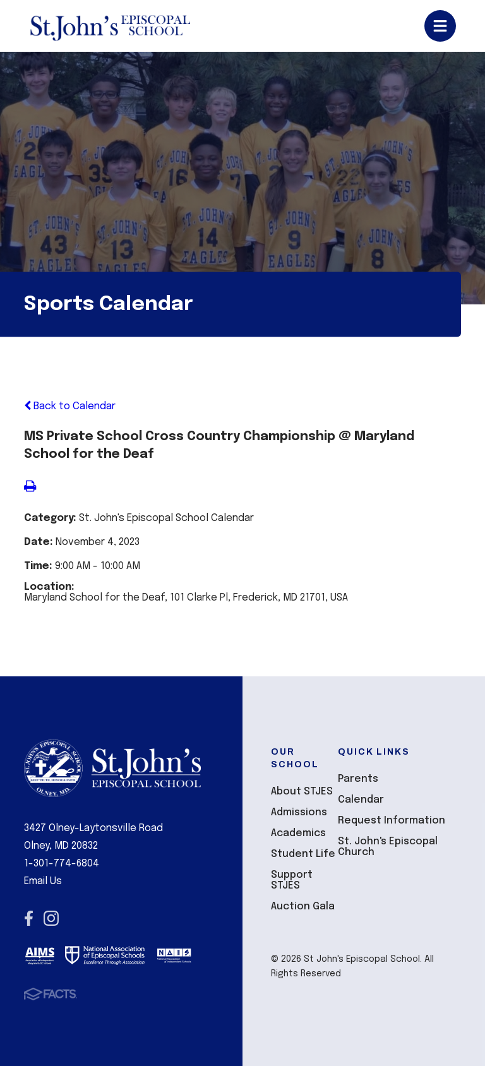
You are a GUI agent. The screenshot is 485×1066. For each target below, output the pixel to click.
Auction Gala (303, 906)
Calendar (361, 799)
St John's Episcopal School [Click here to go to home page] (109, 26)
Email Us (43, 881)
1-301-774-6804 (61, 863)
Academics (298, 833)
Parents (358, 779)
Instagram (51, 918)
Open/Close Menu (440, 26)
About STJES (302, 791)
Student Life (303, 854)
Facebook (28, 918)
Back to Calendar (70, 406)
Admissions (299, 812)
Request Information (391, 820)
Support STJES (292, 880)
